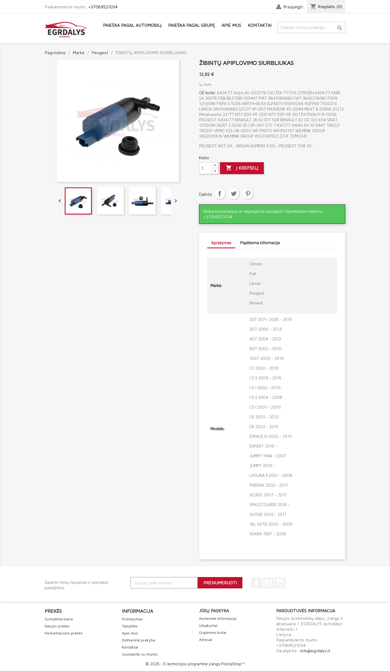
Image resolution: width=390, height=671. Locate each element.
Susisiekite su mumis (140, 654)
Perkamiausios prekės (64, 633)
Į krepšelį (242, 168)
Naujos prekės (57, 626)
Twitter (233, 193)
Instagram (280, 583)
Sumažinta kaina (59, 619)
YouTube (268, 583)
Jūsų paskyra (214, 610)
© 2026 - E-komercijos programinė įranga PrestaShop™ (195, 664)
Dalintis (219, 193)
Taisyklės (130, 626)
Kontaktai (259, 25)
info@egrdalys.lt (315, 650)
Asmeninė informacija (217, 618)
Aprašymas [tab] (221, 242)
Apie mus (231, 25)
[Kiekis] (205, 168)
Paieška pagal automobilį (132, 25)
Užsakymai (208, 625)
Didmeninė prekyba (138, 640)
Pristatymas (132, 619)
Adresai (205, 639)
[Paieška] (311, 27)
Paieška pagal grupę (191, 25)
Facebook (256, 583)
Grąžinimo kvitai (212, 632)
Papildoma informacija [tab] (260, 242)
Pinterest (247, 193)
